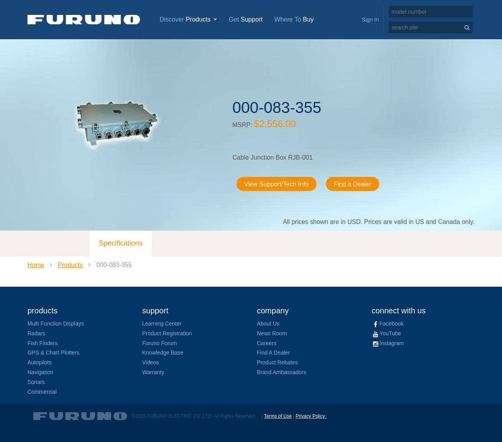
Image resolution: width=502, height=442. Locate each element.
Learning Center (162, 323)
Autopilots (39, 362)
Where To (294, 19)
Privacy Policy (311, 416)
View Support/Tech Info (276, 184)
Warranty (153, 372)
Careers (266, 343)
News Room (272, 333)
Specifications (120, 243)
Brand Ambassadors (281, 372)
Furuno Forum (159, 343)
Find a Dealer (352, 184)
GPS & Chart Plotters (53, 352)
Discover (188, 19)
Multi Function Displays (55, 323)
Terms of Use (278, 416)
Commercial (42, 392)
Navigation (40, 372)
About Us (268, 323)
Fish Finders (42, 343)
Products (70, 265)
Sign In (370, 19)
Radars (36, 333)
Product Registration (167, 333)
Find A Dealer (273, 352)
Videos (150, 362)
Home (35, 265)
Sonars (36, 382)
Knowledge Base (163, 352)
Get (245, 19)
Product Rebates (277, 362)
